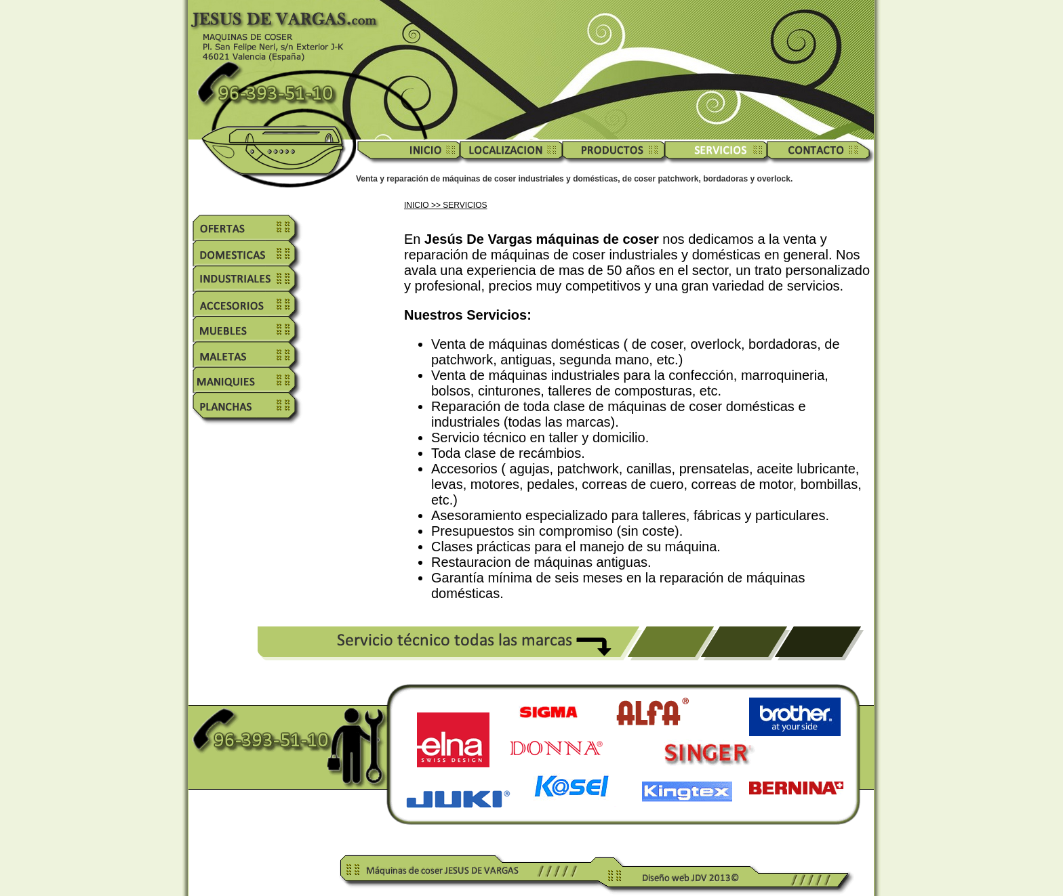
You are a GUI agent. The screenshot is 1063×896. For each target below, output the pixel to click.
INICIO (416, 205)
